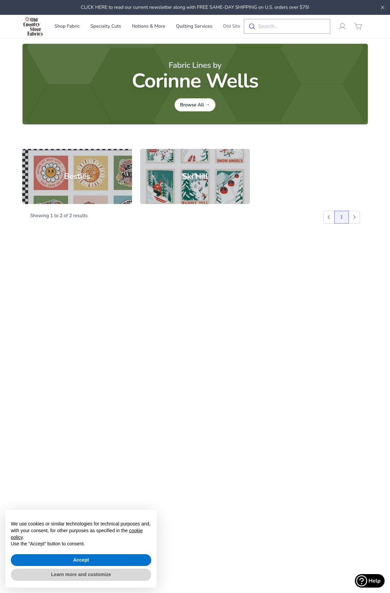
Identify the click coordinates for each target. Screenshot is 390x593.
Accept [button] (81, 560)
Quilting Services (194, 26)
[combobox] (287, 26)
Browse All (195, 105)
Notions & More (148, 26)
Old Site (231, 26)
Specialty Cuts (105, 26)
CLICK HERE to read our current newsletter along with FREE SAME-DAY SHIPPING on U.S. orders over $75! (195, 7)
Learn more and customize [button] (81, 574)
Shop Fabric (67, 26)
